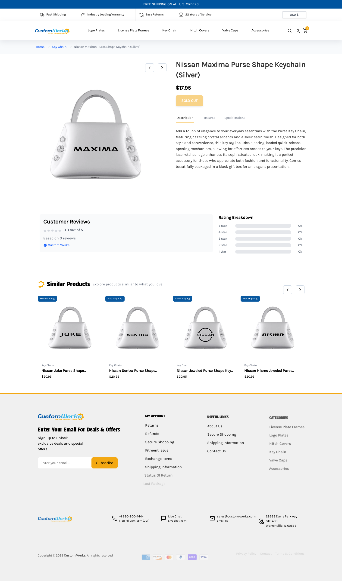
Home (40, 47)
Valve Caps (230, 30)
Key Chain (169, 30)
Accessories (260, 30)
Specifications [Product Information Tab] (234, 118)
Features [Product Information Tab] (209, 118)
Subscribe (104, 466)
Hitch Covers (199, 30)
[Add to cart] (189, 100)
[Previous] (149, 67)
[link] (297, 30)
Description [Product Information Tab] (185, 118)
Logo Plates (96, 30)
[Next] (162, 67)
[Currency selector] (294, 14)
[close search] (289, 30)
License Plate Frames (133, 30)
